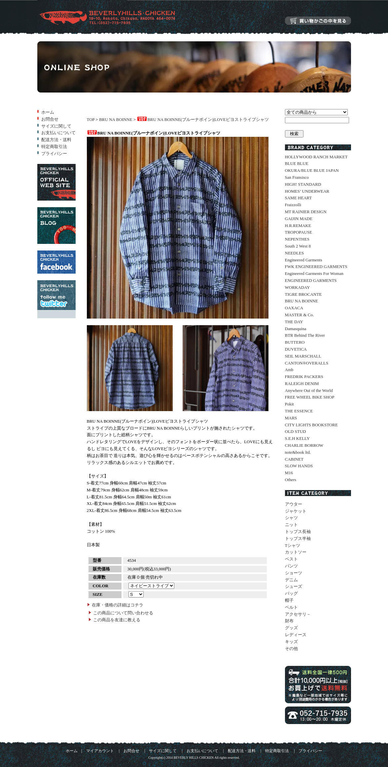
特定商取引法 (54, 146)
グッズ (291, 627)
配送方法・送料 (56, 139)
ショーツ (293, 572)
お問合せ (49, 119)
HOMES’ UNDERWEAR (307, 191)
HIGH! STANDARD (303, 184)
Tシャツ (292, 545)
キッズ (291, 641)
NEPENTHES (297, 239)
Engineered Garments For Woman (314, 273)
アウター (293, 504)
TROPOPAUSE (298, 232)
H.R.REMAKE (298, 225)
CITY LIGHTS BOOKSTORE (311, 424)
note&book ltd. (298, 452)
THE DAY (294, 321)
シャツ (291, 517)
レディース (295, 634)
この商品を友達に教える (116, 619)
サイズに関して (56, 126)
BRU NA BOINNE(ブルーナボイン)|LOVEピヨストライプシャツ (202, 119)
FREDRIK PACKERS (304, 376)
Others (291, 479)
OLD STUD (295, 431)
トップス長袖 (298, 531)
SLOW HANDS (299, 465)
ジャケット (295, 511)
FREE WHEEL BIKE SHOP (310, 397)
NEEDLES (294, 252)
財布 (289, 620)
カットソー (295, 552)
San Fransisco (297, 177)
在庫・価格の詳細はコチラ (117, 604)
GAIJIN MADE (298, 218)
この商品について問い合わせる (123, 612)
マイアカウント (100, 751)
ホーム (47, 112)
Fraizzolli (293, 204)
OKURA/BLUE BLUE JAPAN (312, 170)
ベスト (291, 558)
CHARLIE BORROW (304, 445)
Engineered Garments (303, 259)
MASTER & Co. (299, 314)
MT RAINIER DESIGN (306, 211)
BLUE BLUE (296, 163)
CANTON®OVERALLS (307, 363)
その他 (291, 648)
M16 (289, 472)
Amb (289, 369)
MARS (291, 417)
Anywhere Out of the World (309, 390)
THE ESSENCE (299, 410)
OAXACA (294, 307)
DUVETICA (296, 349)
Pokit (289, 404)
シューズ (293, 586)
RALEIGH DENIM (302, 383)
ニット (291, 524)
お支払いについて (58, 132)
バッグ (291, 593)
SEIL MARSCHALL (303, 356)
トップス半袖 (298, 538)
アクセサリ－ (298, 614)
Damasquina (295, 328)
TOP (91, 119)
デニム (291, 579)
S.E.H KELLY (297, 438)
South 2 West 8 (298, 246)
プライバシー (54, 153)
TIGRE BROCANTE (303, 294)
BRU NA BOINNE (115, 119)
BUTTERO (295, 342)
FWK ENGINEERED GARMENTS (316, 266)
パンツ (291, 565)
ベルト (291, 607)
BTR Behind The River (305, 335)
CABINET (294, 459)
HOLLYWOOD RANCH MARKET (316, 156)
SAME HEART (298, 197)
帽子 (289, 600)
